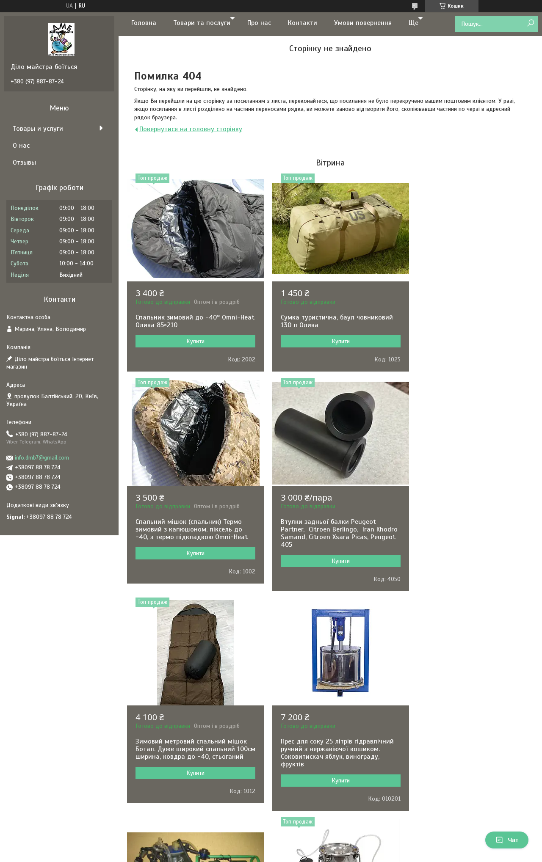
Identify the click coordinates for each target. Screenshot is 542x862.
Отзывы (24, 162)
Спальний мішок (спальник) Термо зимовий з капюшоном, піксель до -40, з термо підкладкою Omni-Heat (468, 325)
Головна (143, 23)
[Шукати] (530, 23)
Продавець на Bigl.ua (271, 846)
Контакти (302, 23)
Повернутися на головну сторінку (190, 129)
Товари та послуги (201, 23)
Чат (506, 840)
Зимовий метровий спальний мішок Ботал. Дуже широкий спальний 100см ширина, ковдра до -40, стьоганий (329, 541)
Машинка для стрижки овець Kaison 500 (457, 752)
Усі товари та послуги (327, 817)
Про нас (259, 23)
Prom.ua (310, 839)
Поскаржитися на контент (286, 854)
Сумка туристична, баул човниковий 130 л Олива (330, 321)
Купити (192, 341)
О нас (21, 145)
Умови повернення (363, 23)
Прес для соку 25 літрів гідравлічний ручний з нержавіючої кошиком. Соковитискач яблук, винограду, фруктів (466, 541)
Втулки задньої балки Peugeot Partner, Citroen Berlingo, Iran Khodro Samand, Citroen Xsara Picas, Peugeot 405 (191, 541)
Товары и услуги (38, 128)
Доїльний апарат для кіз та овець (327, 749)
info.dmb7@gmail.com (42, 457)
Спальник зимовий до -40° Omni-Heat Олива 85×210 (188, 321)
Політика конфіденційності (352, 854)
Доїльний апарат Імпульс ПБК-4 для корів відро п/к (186, 752)
